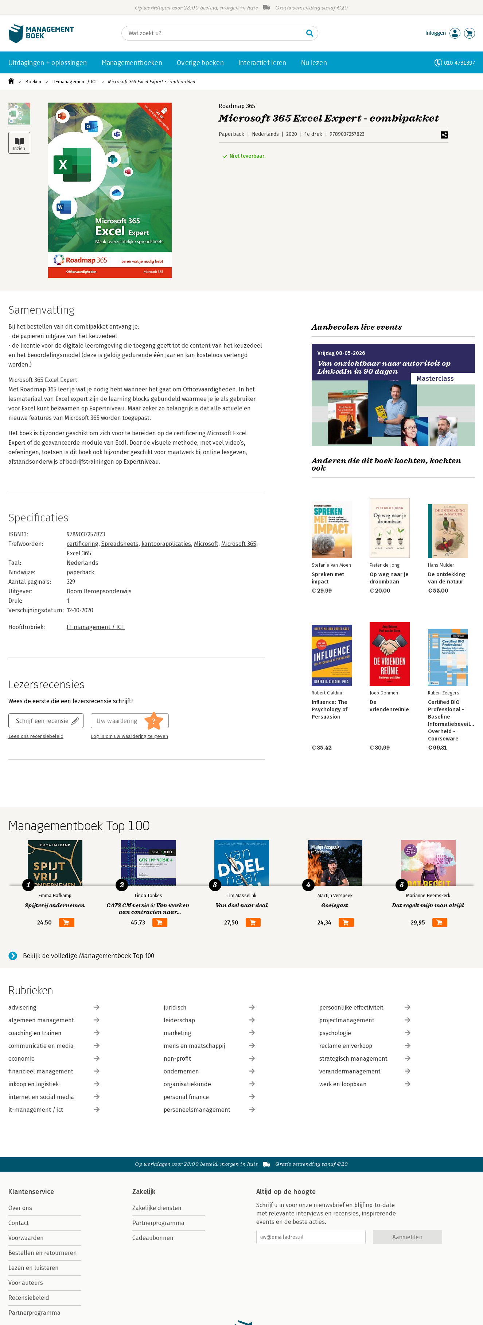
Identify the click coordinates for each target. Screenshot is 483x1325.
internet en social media (54, 1097)
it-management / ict (54, 1109)
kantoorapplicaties (166, 543)
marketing (209, 1033)
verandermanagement (364, 1071)
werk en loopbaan (364, 1084)
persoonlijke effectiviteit (364, 1007)
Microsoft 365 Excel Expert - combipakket (152, 81)
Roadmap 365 (237, 106)
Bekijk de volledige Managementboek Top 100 (88, 956)
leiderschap (209, 1020)
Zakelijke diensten (157, 1208)
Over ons (20, 1208)
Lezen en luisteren (33, 1267)
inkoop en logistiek (54, 1084)
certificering (82, 543)
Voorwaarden (26, 1237)
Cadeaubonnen (153, 1237)
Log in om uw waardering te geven (129, 736)
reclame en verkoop (364, 1045)
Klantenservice (31, 1192)
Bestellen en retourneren (42, 1252)
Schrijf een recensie (42, 720)
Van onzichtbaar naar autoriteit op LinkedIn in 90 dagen (384, 367)
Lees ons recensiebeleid (35, 736)
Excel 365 (79, 553)
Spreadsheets (120, 543)
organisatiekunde (209, 1084)
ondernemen (209, 1071)
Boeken (33, 81)
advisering (54, 1007)
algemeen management (54, 1020)
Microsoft (206, 543)
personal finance (209, 1097)
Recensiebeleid (28, 1297)
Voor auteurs (25, 1282)
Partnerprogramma (34, 1312)
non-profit (209, 1058)
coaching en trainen (54, 1033)
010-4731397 (459, 63)
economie (54, 1058)
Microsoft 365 (238, 543)
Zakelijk (144, 1192)
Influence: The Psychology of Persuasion (329, 709)
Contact (18, 1222)
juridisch (209, 1007)
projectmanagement (364, 1020)
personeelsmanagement (209, 1109)
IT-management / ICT (74, 81)
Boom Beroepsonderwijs (99, 591)
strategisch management (364, 1058)
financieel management (54, 1071)
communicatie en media (54, 1045)
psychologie (364, 1033)
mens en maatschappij (209, 1045)
